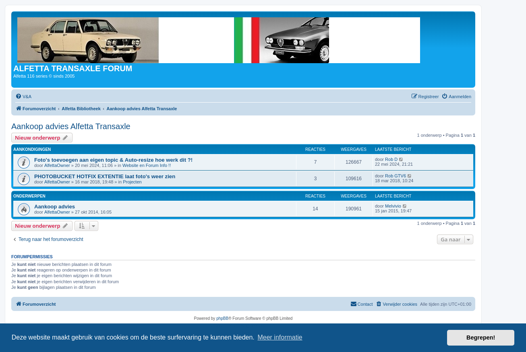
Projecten (132, 181)
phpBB (222, 318)
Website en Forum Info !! (146, 165)
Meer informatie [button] (279, 337)
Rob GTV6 (395, 175)
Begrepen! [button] (480, 337)
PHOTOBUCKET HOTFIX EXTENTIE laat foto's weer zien (104, 176)
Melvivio (393, 206)
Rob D (391, 159)
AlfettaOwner (57, 165)
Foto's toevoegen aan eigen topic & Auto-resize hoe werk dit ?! (113, 160)
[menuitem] (23, 96)
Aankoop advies (54, 207)
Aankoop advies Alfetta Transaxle (70, 126)
